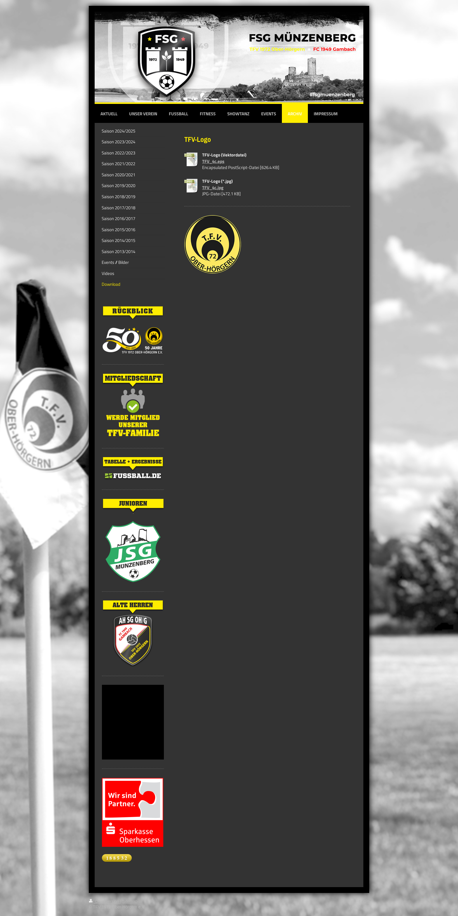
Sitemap (129, 901)
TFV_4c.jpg (212, 187)
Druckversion (104, 901)
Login (364, 901)
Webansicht (359, 907)
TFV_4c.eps (213, 161)
